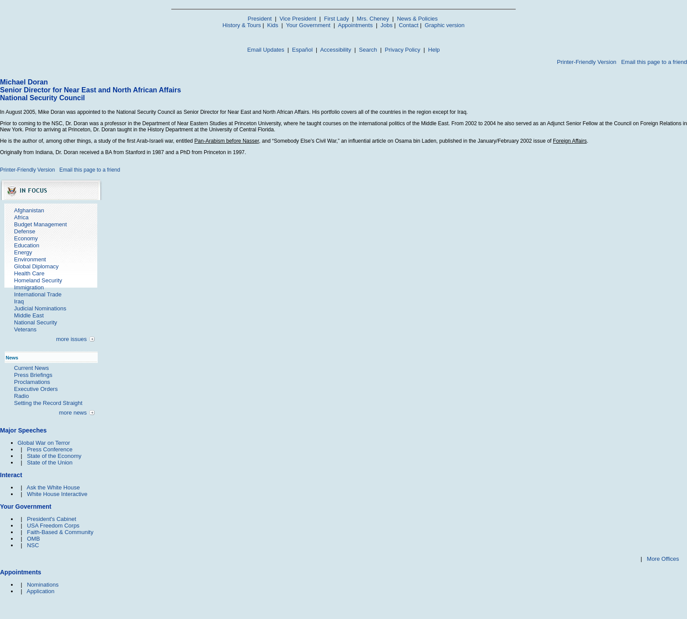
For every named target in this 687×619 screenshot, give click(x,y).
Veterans (25, 329)
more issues (71, 339)
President (260, 18)
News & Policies (417, 18)
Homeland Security (38, 280)
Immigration (29, 287)
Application (41, 591)
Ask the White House (53, 487)
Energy (23, 252)
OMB (33, 538)
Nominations (42, 584)
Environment (30, 259)
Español (302, 49)
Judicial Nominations (40, 308)
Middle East (29, 315)
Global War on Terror (44, 443)
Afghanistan (29, 210)
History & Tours (242, 25)
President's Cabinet (51, 519)
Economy (26, 238)
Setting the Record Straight (48, 403)
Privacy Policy (402, 49)
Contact (408, 25)
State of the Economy (54, 456)
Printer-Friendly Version (586, 62)
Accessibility (335, 49)
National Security (35, 322)
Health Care (29, 273)
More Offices (663, 559)
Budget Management (40, 224)
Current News (31, 368)
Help (434, 49)
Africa (21, 217)
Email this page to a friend (654, 62)
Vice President (298, 18)
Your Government (308, 25)
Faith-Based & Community (60, 532)
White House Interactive (57, 494)
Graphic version (444, 25)
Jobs (387, 25)
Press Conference (49, 449)
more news (73, 412)
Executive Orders (36, 389)
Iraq (19, 301)
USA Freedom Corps (53, 525)
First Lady (336, 18)
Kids (272, 25)
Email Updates (265, 49)
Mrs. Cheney (373, 18)
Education (26, 245)
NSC (33, 545)
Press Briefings (33, 375)
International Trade (37, 294)
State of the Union (49, 462)
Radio (21, 396)
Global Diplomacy (36, 266)
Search (368, 49)
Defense (24, 231)
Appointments (355, 25)
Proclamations (32, 382)
